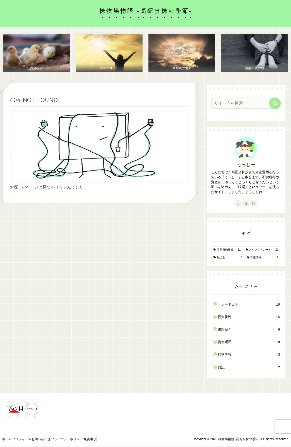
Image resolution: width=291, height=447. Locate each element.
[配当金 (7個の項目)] (227, 258)
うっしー (246, 165)
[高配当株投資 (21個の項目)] (227, 251)
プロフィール (28, 440)
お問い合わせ (52, 440)
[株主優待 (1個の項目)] (263, 258)
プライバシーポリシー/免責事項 (89, 440)
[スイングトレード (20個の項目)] (262, 251)
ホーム (9, 440)
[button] (275, 104)
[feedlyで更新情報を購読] (246, 205)
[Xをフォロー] (238, 205)
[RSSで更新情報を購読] (254, 205)
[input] (243, 104)
